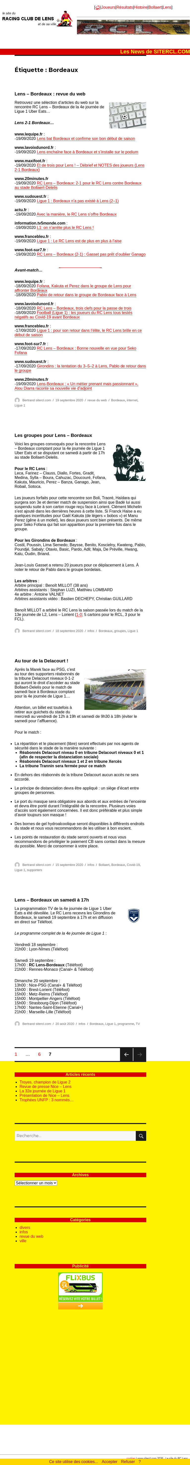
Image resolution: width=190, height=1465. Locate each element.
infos (91, 631)
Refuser (128, 1462)
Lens (167, 7)
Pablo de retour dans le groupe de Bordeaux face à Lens (86, 295)
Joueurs (108, 7)
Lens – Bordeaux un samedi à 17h (52, 899)
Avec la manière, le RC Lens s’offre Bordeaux (77, 214)
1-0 (79, 614)
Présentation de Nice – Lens (44, 1095)
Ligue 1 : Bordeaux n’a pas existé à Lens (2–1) (78, 201)
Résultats (124, 7)
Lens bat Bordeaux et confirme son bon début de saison (86, 138)
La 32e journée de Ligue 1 (43, 1091)
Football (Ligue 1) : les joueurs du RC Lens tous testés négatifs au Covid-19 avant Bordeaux (73, 315)
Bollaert (155, 7)
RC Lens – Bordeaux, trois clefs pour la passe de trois (84, 308)
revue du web (97, 400)
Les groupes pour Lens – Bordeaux (53, 435)
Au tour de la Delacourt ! (41, 660)
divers (25, 1227)
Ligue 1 (20, 405)
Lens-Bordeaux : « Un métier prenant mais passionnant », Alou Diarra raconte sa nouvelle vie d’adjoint (76, 386)
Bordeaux (118, 400)
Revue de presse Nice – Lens (45, 1086)
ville (23, 1241)
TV (138, 1024)
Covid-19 (133, 865)
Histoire (140, 7)
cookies (130, 1458)
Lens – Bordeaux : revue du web (50, 93)
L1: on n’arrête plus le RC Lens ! (65, 227)
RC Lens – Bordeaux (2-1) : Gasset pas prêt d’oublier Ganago (91, 254)
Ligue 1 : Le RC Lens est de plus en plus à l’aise (79, 241)
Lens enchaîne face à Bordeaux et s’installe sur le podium (87, 152)
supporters (34, 870)
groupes (120, 631)
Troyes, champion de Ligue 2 (45, 1082)
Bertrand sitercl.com (37, 400)
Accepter (109, 1462)
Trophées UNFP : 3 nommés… (47, 1100)
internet (132, 400)
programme (126, 1024)
